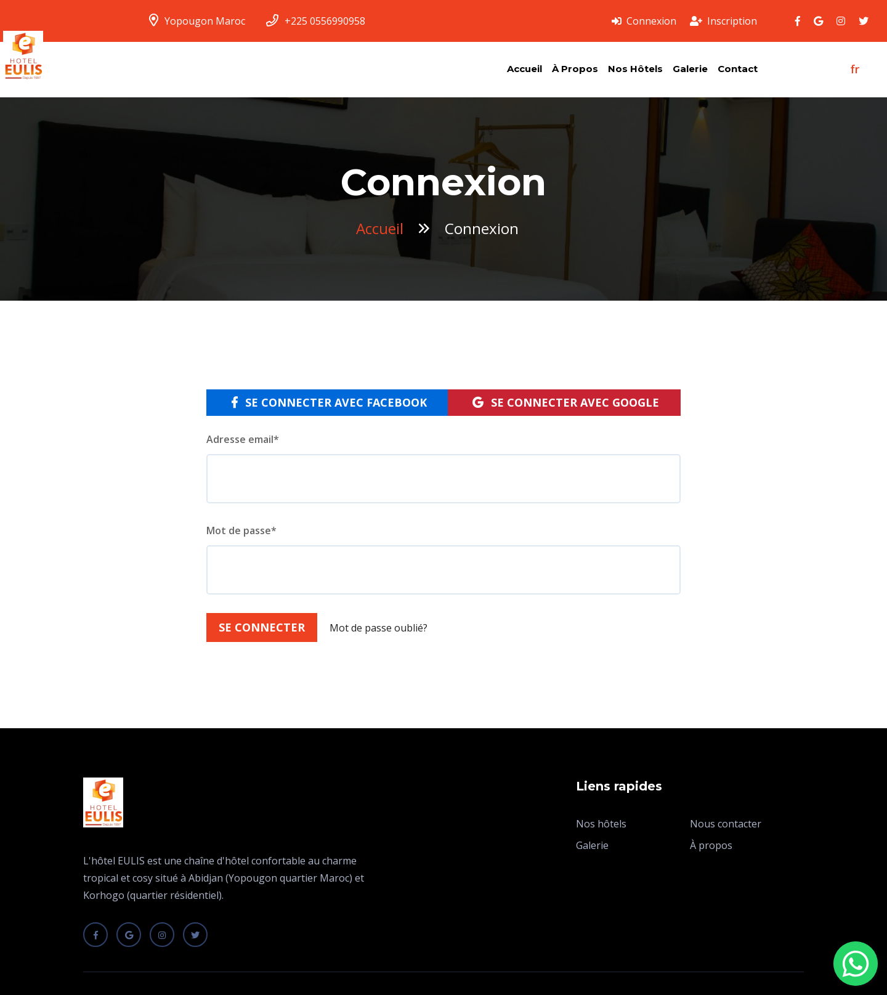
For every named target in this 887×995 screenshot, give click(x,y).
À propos (575, 69)
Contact (738, 69)
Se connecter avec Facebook (329, 402)
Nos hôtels (635, 69)
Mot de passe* (241, 530)
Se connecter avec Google (565, 402)
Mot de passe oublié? (378, 628)
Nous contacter (725, 824)
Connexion (644, 21)
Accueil (524, 69)
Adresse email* (242, 439)
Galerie (690, 69)
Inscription (723, 21)
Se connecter (262, 627)
